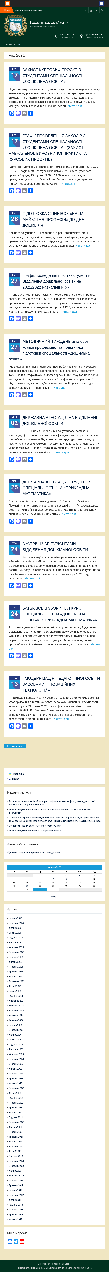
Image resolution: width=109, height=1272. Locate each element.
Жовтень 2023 (16, 1054)
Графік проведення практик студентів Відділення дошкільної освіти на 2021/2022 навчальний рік (56, 281)
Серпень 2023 (16, 1064)
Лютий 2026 (15, 928)
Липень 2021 (15, 1127)
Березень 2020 (16, 1166)
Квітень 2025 (15, 976)
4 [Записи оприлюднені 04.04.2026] (79, 875)
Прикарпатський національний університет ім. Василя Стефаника (50, 1268)
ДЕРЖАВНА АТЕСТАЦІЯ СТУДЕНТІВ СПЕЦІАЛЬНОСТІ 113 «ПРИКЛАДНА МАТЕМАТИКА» (56, 488)
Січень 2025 (15, 991)
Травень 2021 (16, 1137)
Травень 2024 (16, 1020)
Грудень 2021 (16, 1117)
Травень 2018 (16, 1214)
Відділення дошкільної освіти (49, 22)
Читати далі (75, 106)
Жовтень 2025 (16, 947)
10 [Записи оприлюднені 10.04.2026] (66, 879)
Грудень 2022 (16, 1098)
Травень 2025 (16, 971)
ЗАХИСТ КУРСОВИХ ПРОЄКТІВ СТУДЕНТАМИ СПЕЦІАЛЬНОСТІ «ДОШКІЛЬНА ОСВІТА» (52, 76)
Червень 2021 (16, 1132)
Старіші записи (15, 746)
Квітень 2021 (15, 1141)
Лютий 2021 (15, 1151)
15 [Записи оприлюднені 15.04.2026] (40, 882)
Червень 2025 (16, 967)
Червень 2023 (16, 1073)
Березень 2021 (16, 1146)
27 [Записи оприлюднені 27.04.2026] (14, 890)
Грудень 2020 (16, 1156)
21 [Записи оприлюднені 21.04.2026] (27, 886)
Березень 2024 (16, 1030)
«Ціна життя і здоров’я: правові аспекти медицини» (33, 852)
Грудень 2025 (16, 937)
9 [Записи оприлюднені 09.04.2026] (53, 879)
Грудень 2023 (16, 1044)
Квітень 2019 (15, 1190)
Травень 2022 (16, 1107)
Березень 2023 (16, 1088)
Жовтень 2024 (16, 1005)
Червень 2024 (16, 1015)
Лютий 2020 (15, 1171)
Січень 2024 (15, 1039)
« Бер (53, 896)
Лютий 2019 (15, 1200)
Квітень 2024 (15, 1025)
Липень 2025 (15, 962)
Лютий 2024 (15, 1035)
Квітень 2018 (15, 1219)
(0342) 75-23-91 (68, 34)
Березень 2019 (16, 1195)
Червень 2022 (16, 1103)
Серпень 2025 (16, 957)
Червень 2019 (16, 1180)
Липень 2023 (15, 1069)
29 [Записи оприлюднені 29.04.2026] (40, 890)
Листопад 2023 (17, 1049)
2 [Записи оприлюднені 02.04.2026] (53, 875)
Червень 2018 (16, 1209)
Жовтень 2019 (16, 1175)
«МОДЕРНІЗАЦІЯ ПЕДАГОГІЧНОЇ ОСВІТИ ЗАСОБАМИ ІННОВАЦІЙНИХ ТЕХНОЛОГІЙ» (61, 684)
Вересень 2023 (16, 1059)
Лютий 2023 (15, 1093)
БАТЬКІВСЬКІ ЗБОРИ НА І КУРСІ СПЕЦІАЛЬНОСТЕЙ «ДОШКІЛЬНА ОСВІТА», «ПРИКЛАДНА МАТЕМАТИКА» (59, 614)
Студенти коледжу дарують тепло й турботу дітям (35, 826)
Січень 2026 (15, 933)
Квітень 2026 (15, 918)
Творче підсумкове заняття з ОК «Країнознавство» (35, 830)
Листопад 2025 (17, 942)
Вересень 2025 (16, 952)
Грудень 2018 (16, 1205)
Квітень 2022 (15, 1112)
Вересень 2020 (16, 1161)
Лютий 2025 (15, 986)
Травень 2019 (16, 1185)
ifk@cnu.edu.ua (66, 38)
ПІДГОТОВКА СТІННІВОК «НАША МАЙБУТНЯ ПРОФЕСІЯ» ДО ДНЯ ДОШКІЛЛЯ (53, 219)
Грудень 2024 (16, 996)
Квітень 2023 (15, 1083)
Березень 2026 (16, 923)
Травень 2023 (16, 1078)
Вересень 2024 (16, 1010)
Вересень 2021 (16, 1122)
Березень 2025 (16, 981)
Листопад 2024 (17, 1001)
